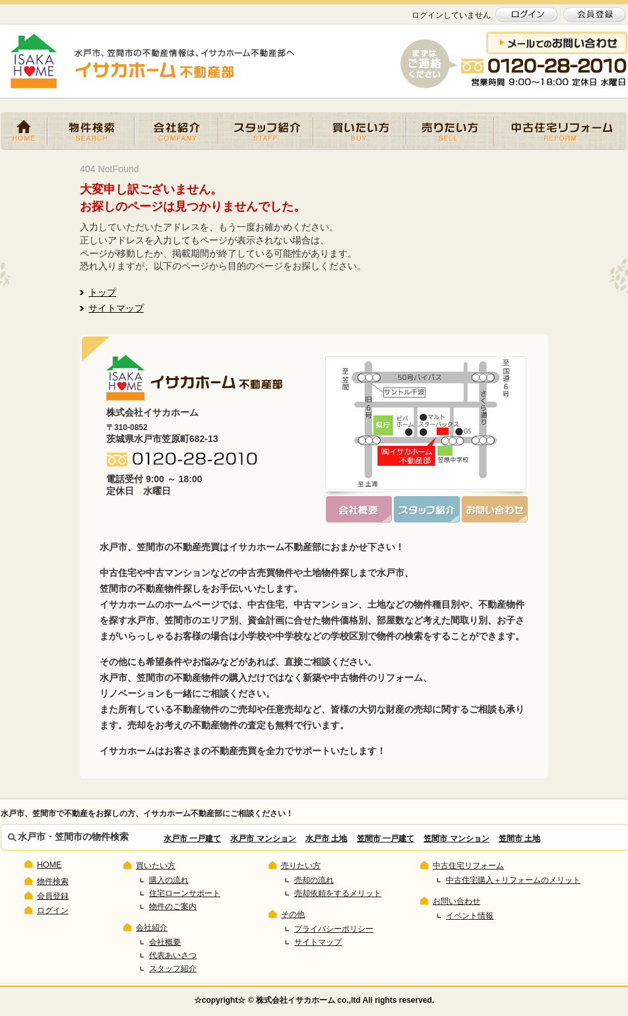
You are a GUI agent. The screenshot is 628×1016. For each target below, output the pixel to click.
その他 (293, 914)
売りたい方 (450, 131)
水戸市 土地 (326, 838)
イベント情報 (469, 915)
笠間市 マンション (456, 838)
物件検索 (91, 131)
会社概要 (165, 942)
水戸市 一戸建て (192, 838)
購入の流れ (169, 880)
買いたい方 (359, 131)
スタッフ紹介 (265, 131)
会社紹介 (176, 131)
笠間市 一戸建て (385, 838)
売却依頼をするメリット (337, 893)
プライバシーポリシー (333, 929)
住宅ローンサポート (184, 893)
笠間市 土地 (519, 838)
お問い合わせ (456, 901)
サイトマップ (116, 308)
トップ (102, 292)
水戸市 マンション (263, 838)
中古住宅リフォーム (560, 131)
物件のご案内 (173, 906)
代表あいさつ (173, 955)
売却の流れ (314, 880)
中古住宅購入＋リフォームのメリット (513, 880)
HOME (24, 131)
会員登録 (53, 896)
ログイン (53, 910)
